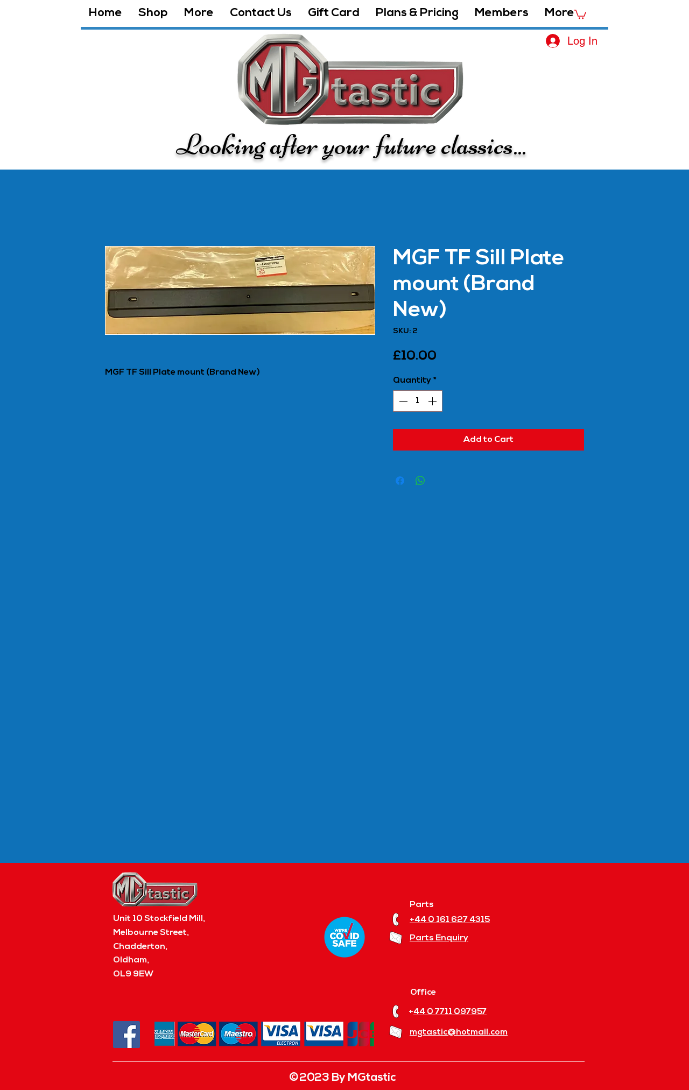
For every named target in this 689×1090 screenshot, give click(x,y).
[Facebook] (126, 1034)
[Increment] (433, 401)
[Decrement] (402, 401)
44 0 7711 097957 (450, 1012)
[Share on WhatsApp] (420, 480)
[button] (199, 13)
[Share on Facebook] (399, 480)
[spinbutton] (418, 401)
